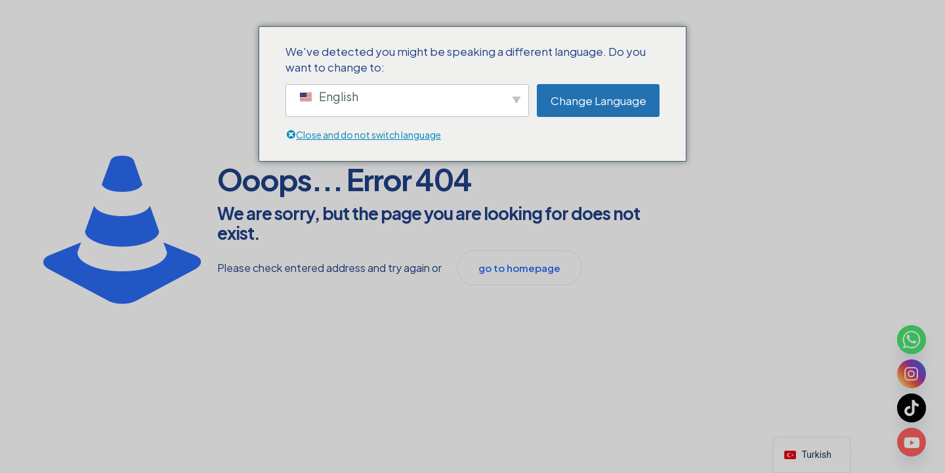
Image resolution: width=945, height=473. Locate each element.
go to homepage (519, 267)
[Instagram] (911, 373)
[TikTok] (911, 408)
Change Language (598, 100)
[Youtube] (911, 442)
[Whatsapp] (911, 339)
